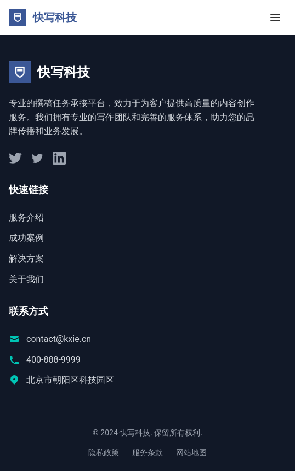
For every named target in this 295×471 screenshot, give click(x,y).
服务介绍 (26, 217)
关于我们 (26, 279)
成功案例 (26, 237)
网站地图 (191, 452)
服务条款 (147, 452)
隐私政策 (103, 452)
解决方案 (26, 258)
